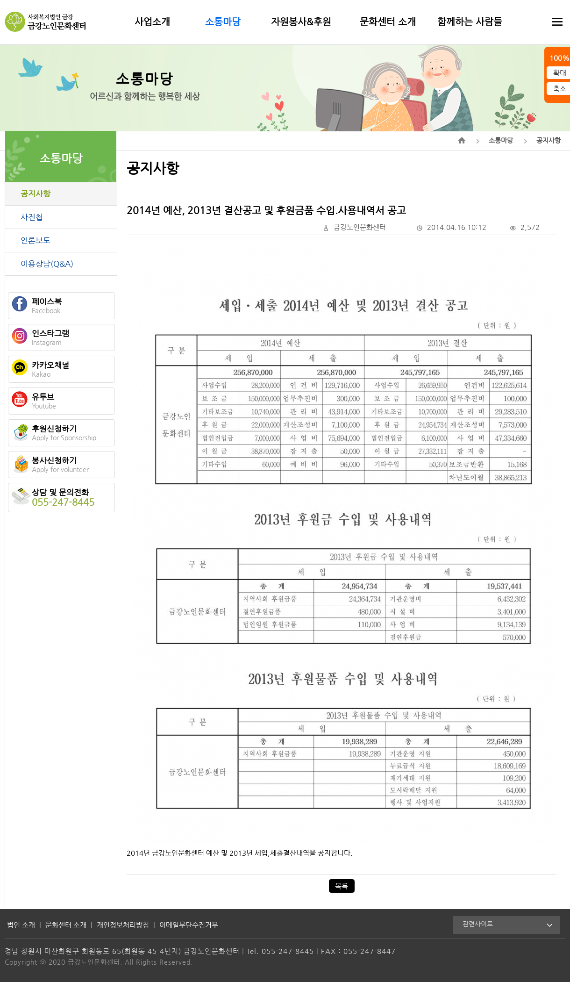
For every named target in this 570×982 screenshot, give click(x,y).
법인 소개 (21, 925)
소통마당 (223, 21)
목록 (341, 886)
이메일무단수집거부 (188, 925)
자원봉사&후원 (301, 21)
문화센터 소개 (388, 21)
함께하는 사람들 (469, 21)
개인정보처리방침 (123, 925)
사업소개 (152, 21)
